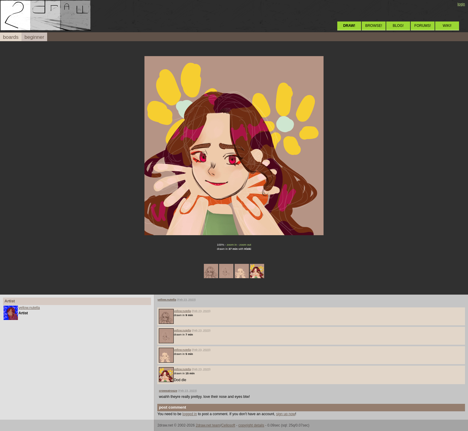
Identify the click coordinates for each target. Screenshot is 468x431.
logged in (189, 414)
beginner (34, 37)
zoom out (245, 244)
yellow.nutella (29, 308)
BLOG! (398, 26)
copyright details (251, 425)
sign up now (285, 414)
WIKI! (447, 26)
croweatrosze (168, 390)
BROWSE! (373, 26)
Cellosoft (228, 425)
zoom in (232, 244)
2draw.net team (208, 425)
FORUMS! (422, 26)
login (461, 4)
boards (11, 37)
